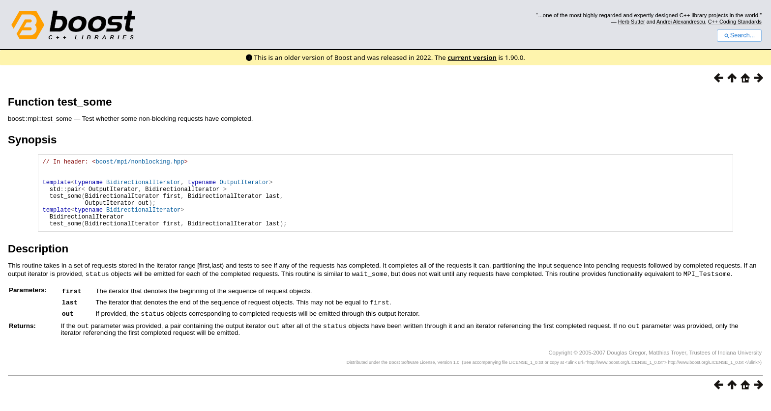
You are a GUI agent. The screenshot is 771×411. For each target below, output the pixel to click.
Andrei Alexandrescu (680, 22)
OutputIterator (244, 188)
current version (472, 57)
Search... (739, 35)
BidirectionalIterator (143, 188)
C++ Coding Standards (735, 22)
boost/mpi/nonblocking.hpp (139, 163)
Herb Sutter (631, 22)
